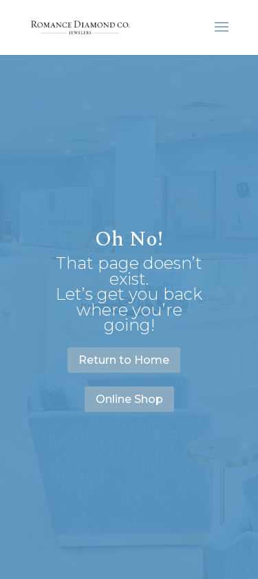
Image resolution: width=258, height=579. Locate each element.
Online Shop (129, 399)
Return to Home (123, 360)
